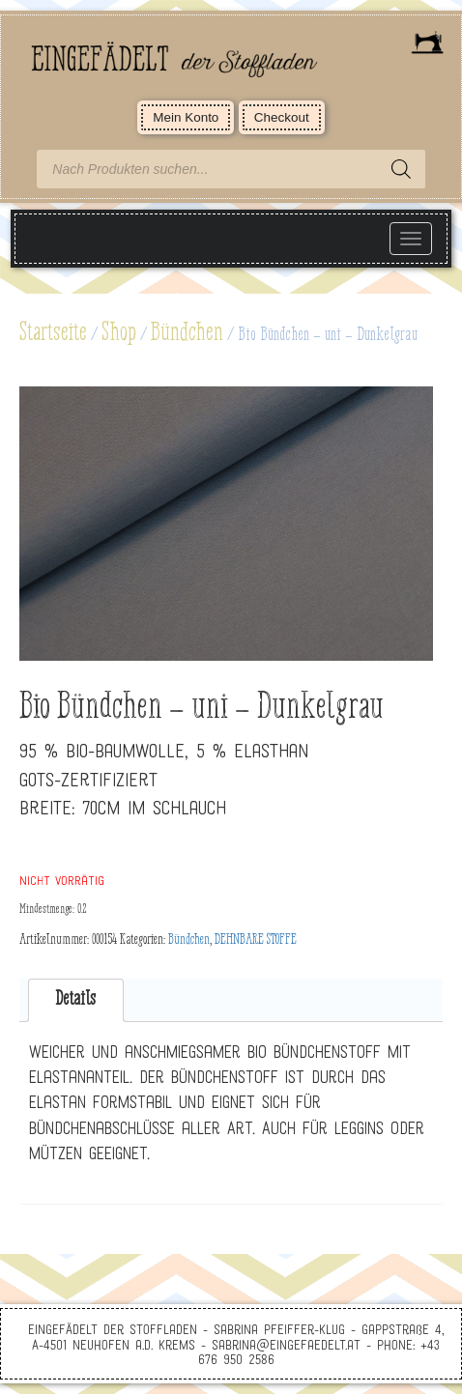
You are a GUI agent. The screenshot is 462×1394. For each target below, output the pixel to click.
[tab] (76, 1000)
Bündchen (187, 333)
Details (75, 999)
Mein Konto (185, 117)
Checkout (281, 117)
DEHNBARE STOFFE (256, 940)
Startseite (53, 333)
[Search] (401, 169)
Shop (118, 333)
